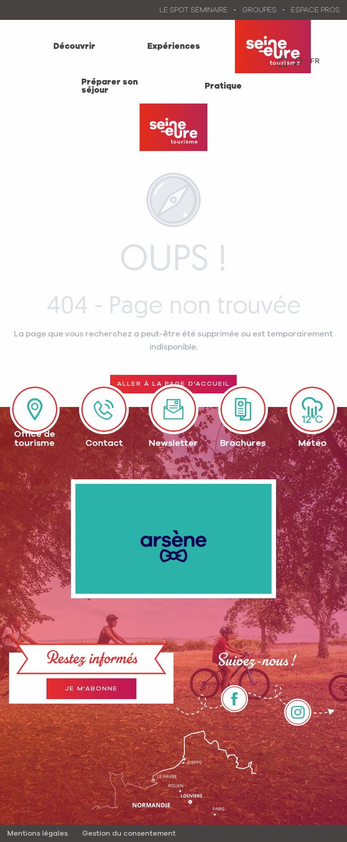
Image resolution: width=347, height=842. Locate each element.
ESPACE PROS (315, 10)
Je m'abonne (91, 689)
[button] (298, 61)
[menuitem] (74, 47)
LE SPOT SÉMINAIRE (193, 10)
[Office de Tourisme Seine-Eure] (173, 127)
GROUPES (259, 10)
